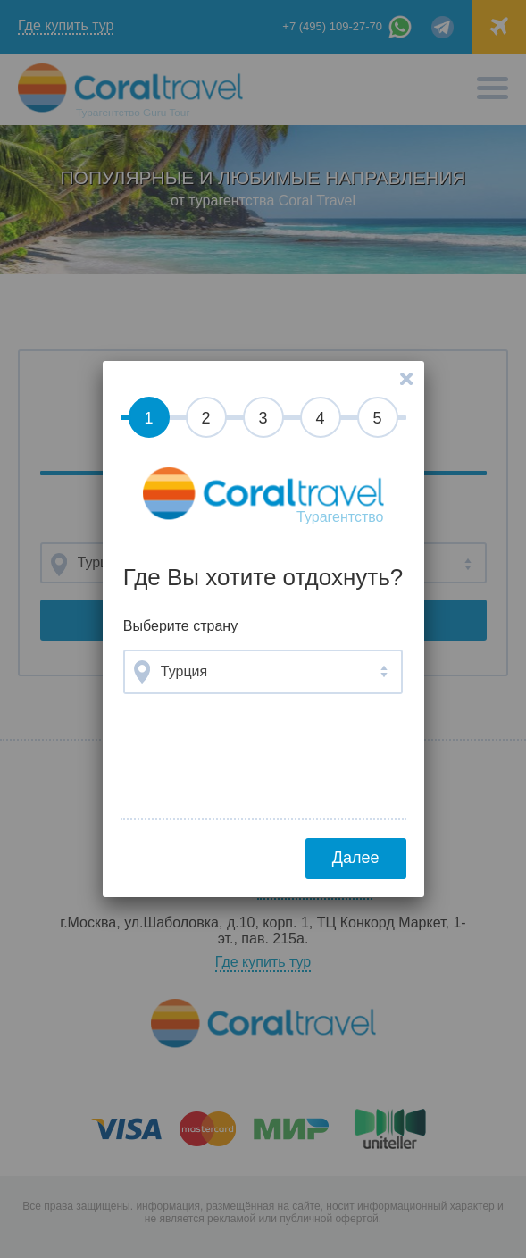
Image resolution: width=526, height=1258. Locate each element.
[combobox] (263, 671)
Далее (356, 858)
